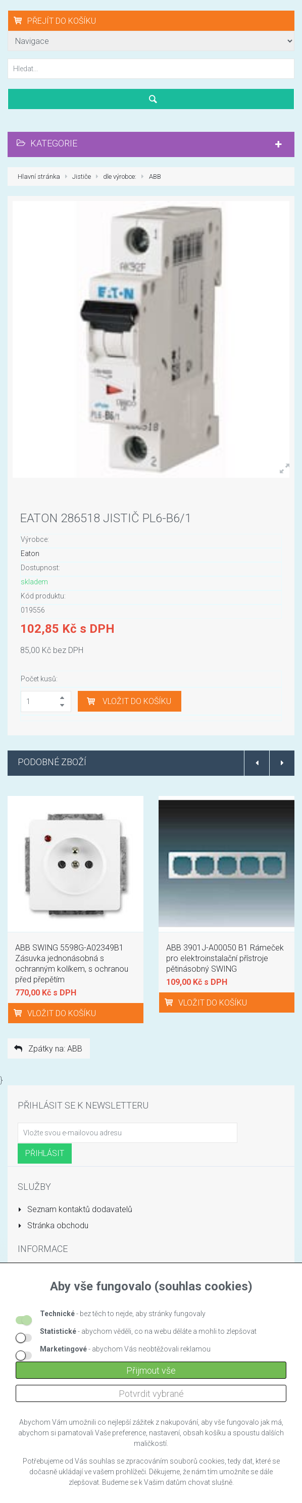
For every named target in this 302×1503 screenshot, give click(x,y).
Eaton (30, 553)
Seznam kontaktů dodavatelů (75, 1209)
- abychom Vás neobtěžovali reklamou (125, 1349)
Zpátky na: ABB (47, 1049)
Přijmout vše (151, 1370)
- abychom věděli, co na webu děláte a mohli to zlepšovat (148, 1331)
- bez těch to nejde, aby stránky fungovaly (123, 1314)
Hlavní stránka (39, 176)
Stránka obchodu (53, 1225)
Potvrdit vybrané (151, 1393)
